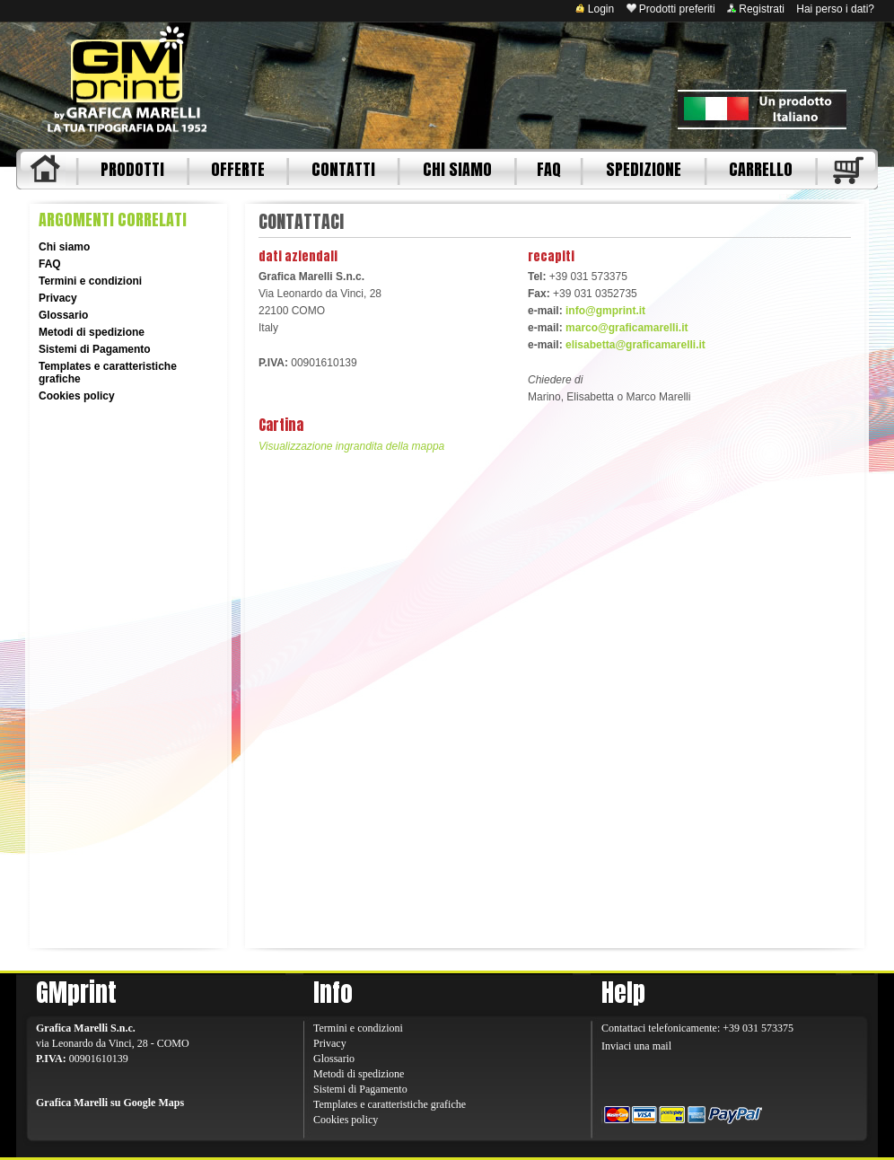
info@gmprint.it (605, 310)
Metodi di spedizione (92, 332)
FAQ (549, 169)
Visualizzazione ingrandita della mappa (351, 446)
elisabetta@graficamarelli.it (635, 344)
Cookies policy (77, 396)
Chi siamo (64, 247)
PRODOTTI (132, 169)
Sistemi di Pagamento (95, 349)
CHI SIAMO (457, 169)
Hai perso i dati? (835, 9)
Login (594, 9)
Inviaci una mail (636, 1046)
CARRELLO (761, 169)
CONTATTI (343, 169)
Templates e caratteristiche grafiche (389, 1104)
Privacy (58, 298)
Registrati (755, 9)
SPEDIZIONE (643, 169)
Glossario (63, 315)
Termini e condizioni (90, 281)
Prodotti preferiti (671, 9)
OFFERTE (238, 169)
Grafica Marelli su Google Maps (110, 1102)
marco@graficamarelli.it (626, 327)
